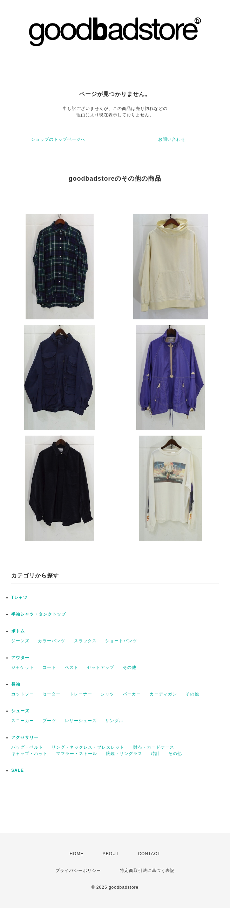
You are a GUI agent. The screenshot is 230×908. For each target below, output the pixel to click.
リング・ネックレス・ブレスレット (88, 747)
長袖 (15, 684)
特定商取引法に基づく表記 (147, 870)
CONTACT (149, 853)
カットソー (22, 694)
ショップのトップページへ (58, 139)
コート (49, 667)
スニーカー (22, 720)
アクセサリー (25, 737)
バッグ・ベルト (27, 747)
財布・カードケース (153, 747)
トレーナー (80, 694)
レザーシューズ (81, 720)
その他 (129, 667)
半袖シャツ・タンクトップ (38, 614)
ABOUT (111, 853)
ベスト (72, 667)
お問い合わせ (171, 139)
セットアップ (100, 667)
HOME (76, 853)
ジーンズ (20, 640)
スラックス (85, 640)
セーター (51, 694)
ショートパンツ (121, 640)
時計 (155, 753)
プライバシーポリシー (78, 870)
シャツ (107, 694)
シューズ (20, 710)
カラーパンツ (51, 640)
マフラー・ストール (76, 753)
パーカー (132, 694)
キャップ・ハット (29, 753)
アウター (20, 657)
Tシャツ (19, 597)
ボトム (18, 631)
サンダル (114, 720)
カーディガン (163, 694)
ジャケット (22, 667)
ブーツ (49, 720)
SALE (17, 770)
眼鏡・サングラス (124, 753)
